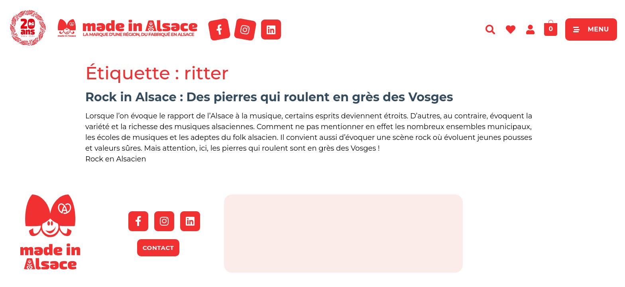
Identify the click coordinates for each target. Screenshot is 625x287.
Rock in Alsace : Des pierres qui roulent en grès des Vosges (269, 97)
